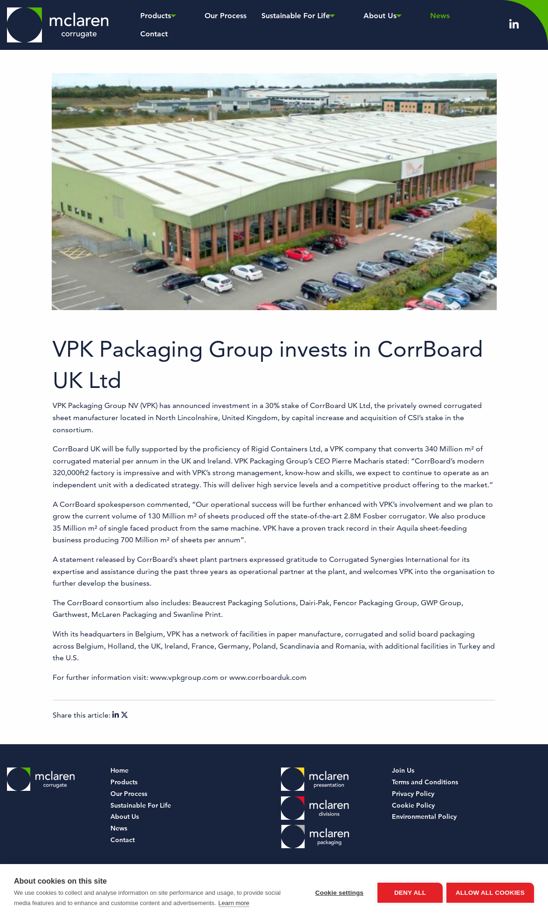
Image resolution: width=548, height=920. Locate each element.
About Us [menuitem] (341, 24)
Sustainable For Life (140, 805)
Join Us (403, 770)
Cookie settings (338, 892)
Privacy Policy (413, 793)
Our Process (128, 793)
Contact (122, 839)
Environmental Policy (424, 816)
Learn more (234, 902)
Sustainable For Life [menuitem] (274, 24)
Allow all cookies (490, 892)
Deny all (409, 892)
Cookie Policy (413, 805)
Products (123, 781)
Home (119, 770)
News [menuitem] (384, 24)
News (118, 828)
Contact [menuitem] (420, 24)
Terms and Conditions (425, 781)
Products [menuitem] (153, 24)
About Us (124, 816)
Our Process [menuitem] (206, 24)
